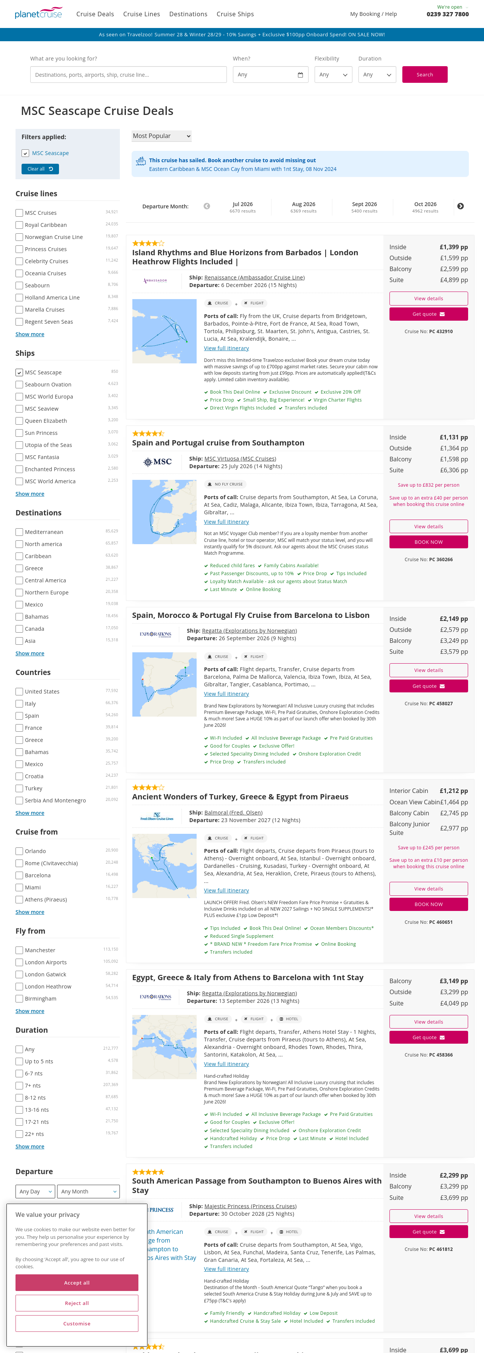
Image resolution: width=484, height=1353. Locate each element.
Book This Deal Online (234, 392)
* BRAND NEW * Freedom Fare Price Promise (260, 944)
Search (425, 74)
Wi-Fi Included (225, 738)
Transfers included (305, 408)
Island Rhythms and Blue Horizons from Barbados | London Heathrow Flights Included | (245, 257)
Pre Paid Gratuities (351, 738)
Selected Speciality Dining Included (249, 754)
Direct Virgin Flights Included (242, 408)
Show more (30, 334)
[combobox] (128, 74)
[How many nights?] (377, 74)
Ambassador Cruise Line (271, 277)
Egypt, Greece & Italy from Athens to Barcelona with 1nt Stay (248, 977)
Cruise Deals (95, 14)
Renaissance (221, 277)
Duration (370, 58)
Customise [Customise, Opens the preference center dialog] (76, 1323)
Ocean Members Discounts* (341, 928)
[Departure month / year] (88, 1191)
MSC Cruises (258, 458)
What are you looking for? (63, 58)
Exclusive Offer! (276, 746)
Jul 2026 (242, 207)
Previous (207, 210)
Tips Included (351, 573)
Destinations (188, 14)
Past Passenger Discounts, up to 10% (251, 573)
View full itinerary (226, 348)
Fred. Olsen (246, 812)
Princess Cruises (274, 1206)
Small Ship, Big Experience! (273, 400)
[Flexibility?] (333, 74)
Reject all (77, 1303)
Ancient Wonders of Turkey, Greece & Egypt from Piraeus (240, 796)
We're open (453, 7)
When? (241, 58)
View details (429, 298)
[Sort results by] (162, 136)
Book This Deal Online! (274, 928)
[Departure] (35, 1191)
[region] (77, 1275)
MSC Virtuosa (223, 458)
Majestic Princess (228, 1206)
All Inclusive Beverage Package (285, 738)
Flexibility (327, 58)
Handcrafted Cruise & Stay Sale (245, 1321)
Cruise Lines (141, 14)
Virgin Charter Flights (337, 400)
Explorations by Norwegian (260, 630)
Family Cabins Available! (291, 565)
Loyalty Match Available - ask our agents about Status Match (278, 581)
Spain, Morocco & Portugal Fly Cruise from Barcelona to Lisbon (251, 615)
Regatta (212, 630)
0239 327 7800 (448, 14)
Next (460, 210)
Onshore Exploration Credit (329, 754)
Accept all (77, 1282)
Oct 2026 (425, 207)
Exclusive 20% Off (340, 392)
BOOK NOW (429, 541)
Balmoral (217, 812)
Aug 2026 (303, 207)
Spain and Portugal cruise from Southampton (218, 442)
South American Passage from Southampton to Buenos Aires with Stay (257, 1185)
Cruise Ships (235, 14)
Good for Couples (229, 746)
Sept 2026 (364, 207)
